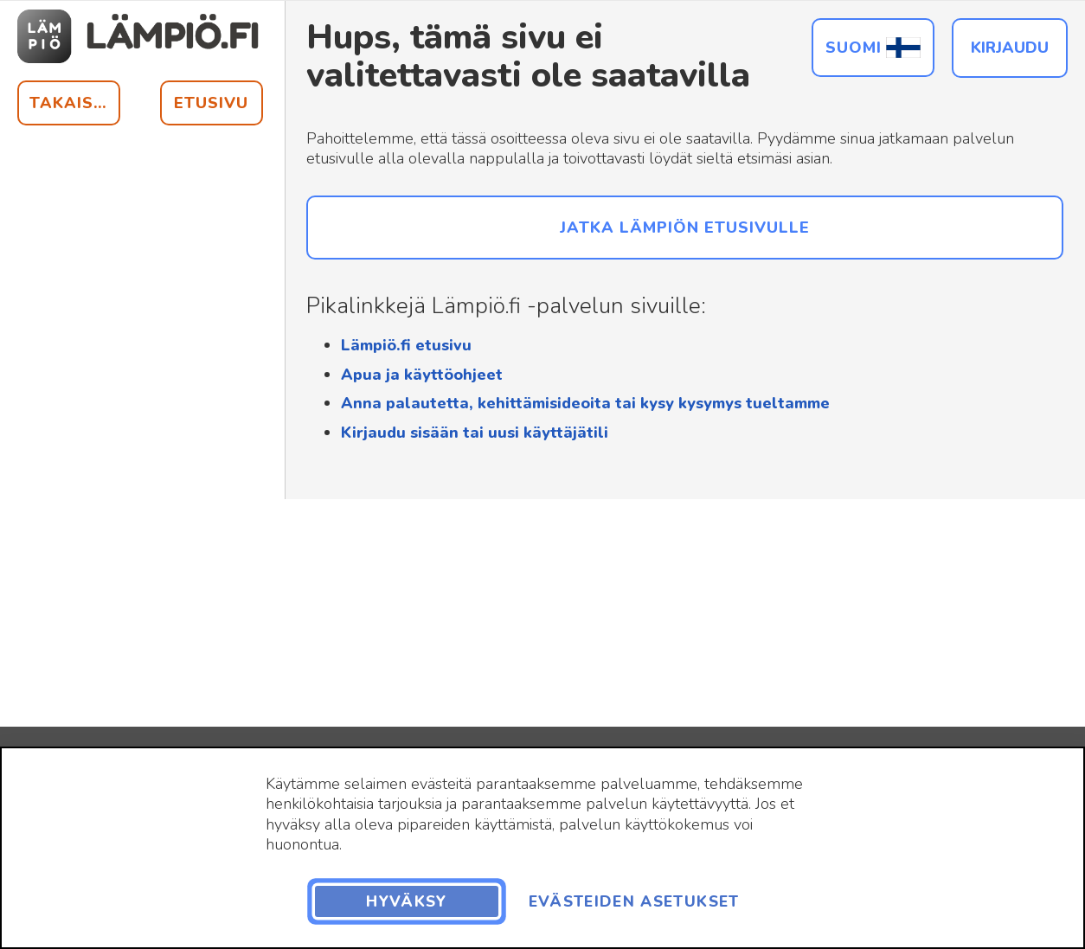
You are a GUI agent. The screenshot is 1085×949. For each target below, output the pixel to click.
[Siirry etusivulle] (140, 36)
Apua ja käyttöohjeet (422, 374)
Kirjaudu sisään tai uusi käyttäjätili (474, 432)
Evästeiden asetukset (634, 901)
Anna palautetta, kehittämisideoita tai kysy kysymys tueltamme (585, 403)
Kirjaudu (1010, 47)
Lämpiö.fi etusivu (406, 345)
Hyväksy (406, 901)
